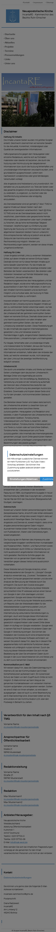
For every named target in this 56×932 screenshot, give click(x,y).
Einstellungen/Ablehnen (24, 479)
